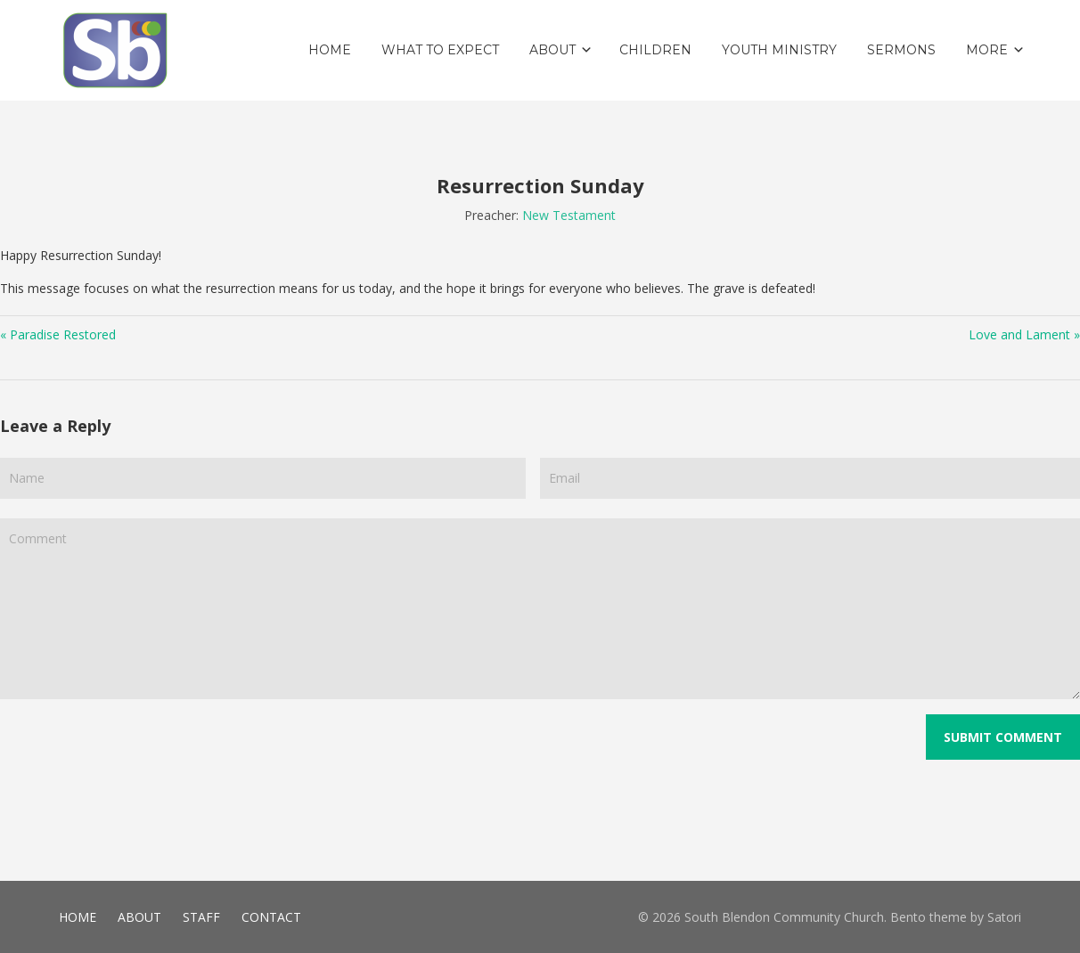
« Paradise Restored (58, 334)
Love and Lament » (1024, 334)
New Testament (569, 215)
